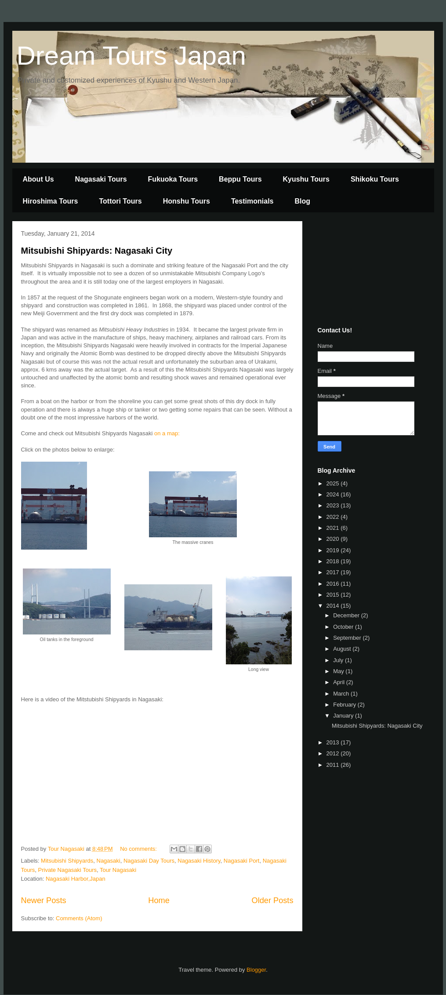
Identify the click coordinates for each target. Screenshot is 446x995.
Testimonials (252, 201)
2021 (333, 528)
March (342, 693)
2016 (333, 583)
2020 (333, 539)
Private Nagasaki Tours (67, 870)
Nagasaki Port (242, 860)
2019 (333, 550)
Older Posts (272, 900)
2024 (333, 494)
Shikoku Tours (375, 179)
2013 (333, 742)
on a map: (167, 433)
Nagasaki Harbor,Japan (75, 878)
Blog (303, 201)
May (339, 671)
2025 (333, 483)
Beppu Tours (240, 179)
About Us (38, 179)
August (342, 648)
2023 (333, 505)
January (344, 715)
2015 (333, 594)
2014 (333, 605)
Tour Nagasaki (118, 870)
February (345, 704)
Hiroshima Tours (50, 201)
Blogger (256, 969)
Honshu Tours (186, 201)
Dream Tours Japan (131, 55)
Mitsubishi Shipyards (67, 860)
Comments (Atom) (79, 918)
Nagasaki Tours (101, 179)
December (347, 615)
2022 (333, 517)
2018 (333, 561)
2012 (333, 753)
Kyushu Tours (306, 179)
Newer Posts (43, 900)
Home (159, 900)
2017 (333, 572)
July (339, 660)
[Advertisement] (362, 272)
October (344, 626)
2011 (333, 765)
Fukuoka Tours (173, 179)
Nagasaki (108, 860)
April (339, 682)
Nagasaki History (199, 860)
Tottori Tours (120, 201)
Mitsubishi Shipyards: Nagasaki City (97, 250)
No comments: (139, 849)
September (348, 637)
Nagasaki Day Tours (148, 860)
